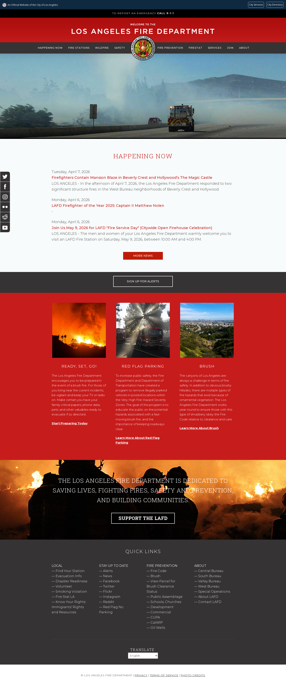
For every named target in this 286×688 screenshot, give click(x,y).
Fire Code (158, 571)
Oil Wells (158, 628)
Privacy (141, 675)
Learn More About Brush (199, 428)
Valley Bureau (209, 581)
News (107, 576)
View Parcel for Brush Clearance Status (161, 586)
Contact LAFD (209, 602)
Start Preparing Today (70, 423)
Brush (155, 576)
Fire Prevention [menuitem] (170, 47)
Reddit (108, 602)
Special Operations (214, 591)
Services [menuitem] (214, 47)
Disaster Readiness (71, 581)
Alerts (108, 571)
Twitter (109, 586)
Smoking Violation (71, 591)
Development (162, 607)
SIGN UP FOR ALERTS (143, 281)
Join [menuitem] (230, 47)
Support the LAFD (143, 518)
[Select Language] (143, 656)
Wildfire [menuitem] (102, 47)
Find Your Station (70, 571)
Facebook (111, 581)
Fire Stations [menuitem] (79, 47)
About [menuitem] (244, 47)
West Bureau (208, 586)
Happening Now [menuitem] (50, 47)
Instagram (111, 597)
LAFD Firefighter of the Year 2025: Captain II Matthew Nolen (108, 205)
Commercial (161, 612)
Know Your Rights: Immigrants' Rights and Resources (69, 607)
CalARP (157, 622)
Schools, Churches (166, 602)
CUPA (155, 617)
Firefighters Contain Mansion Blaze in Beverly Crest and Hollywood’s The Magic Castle (132, 177)
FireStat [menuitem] (195, 47)
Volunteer (64, 586)
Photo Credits (193, 675)
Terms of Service (164, 675)
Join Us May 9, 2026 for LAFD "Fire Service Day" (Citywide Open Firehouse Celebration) (132, 228)
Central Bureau (210, 571)
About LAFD (208, 597)
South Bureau (209, 576)
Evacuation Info (69, 576)
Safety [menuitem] (119, 47)
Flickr (107, 591)
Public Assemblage (167, 597)
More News (143, 255)
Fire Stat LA (65, 597)
